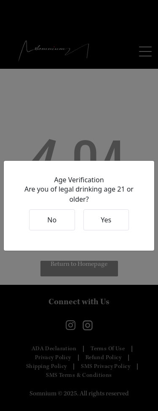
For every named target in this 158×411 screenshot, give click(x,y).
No (51, 219)
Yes (106, 219)
